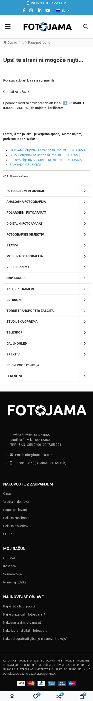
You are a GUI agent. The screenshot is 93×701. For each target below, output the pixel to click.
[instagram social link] (32, 10)
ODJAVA (9, 558)
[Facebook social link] (24, 10)
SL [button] (60, 10)
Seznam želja (12, 574)
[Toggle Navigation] (7, 27)
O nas (7, 493)
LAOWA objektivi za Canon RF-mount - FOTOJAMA (46, 160)
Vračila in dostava (16, 502)
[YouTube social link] (48, 10)
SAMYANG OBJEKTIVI (25, 165)
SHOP (7, 534)
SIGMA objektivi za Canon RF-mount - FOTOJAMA (45, 155)
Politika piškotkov (15, 526)
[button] (86, 26)
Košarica (9, 566)
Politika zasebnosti (16, 518)
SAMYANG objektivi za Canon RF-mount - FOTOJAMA (48, 150)
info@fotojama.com (38, 455)
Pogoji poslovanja (16, 510)
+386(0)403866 (36, 463)
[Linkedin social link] (39, 10)
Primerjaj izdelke (14, 582)
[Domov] (12, 696)
